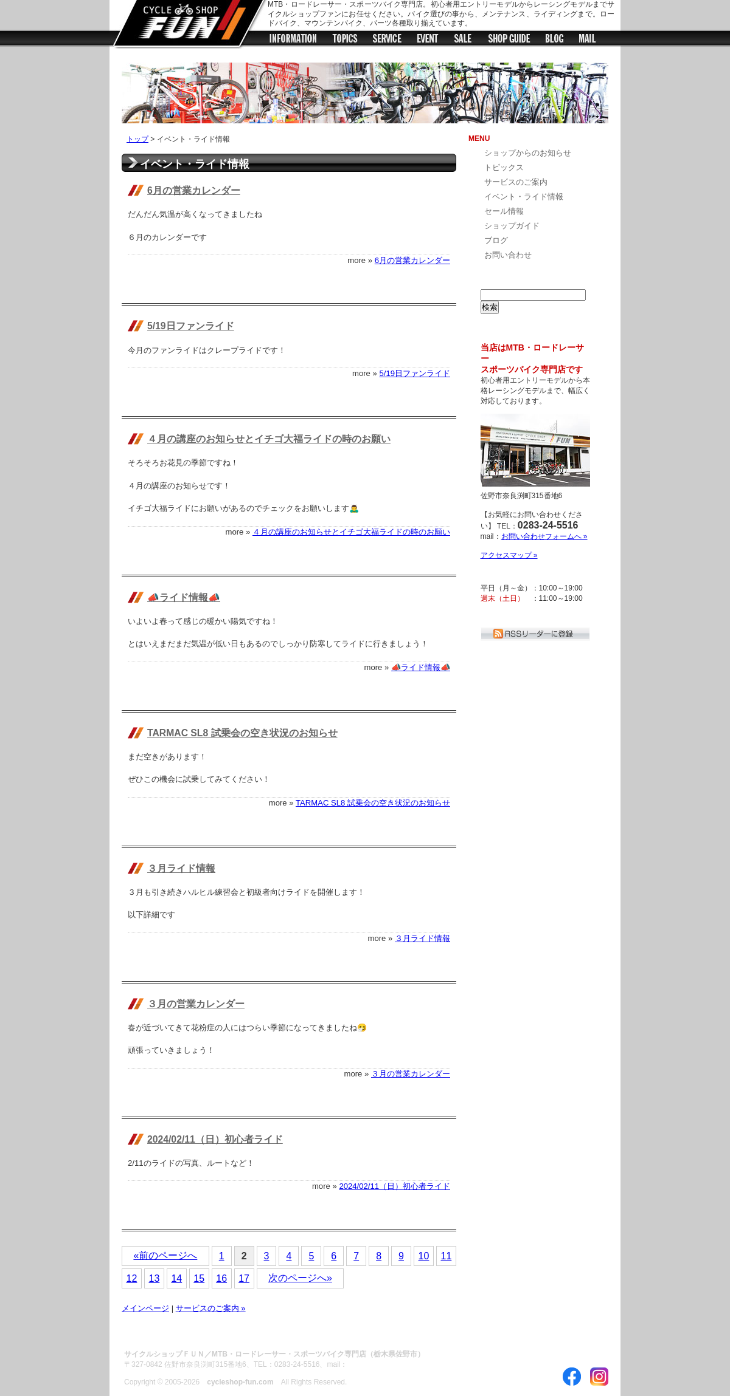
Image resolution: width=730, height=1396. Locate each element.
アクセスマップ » (509, 555)
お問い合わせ (508, 254)
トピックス (345, 40)
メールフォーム (588, 40)
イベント (427, 40)
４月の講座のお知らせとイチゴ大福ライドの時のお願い (269, 439)
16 (221, 1278)
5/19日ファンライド (190, 326)
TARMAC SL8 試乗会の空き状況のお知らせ (242, 733)
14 (176, 1278)
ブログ (555, 40)
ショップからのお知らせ (293, 40)
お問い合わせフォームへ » (544, 536)
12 (132, 1278)
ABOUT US (144, 1331)
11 (446, 1256)
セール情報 (463, 40)
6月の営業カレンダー (193, 190)
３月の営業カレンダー (196, 1004)
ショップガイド (509, 40)
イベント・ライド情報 (523, 196)
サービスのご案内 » (211, 1308)
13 (153, 1278)
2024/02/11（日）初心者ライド (215, 1139)
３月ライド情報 (181, 868)
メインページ (145, 1308)
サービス (387, 40)
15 (198, 1278)
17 (243, 1278)
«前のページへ (165, 1255)
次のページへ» (300, 1278)
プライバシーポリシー (309, 1331)
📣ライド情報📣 (183, 597)
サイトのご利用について (218, 1331)
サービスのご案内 (516, 181)
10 (424, 1256)
